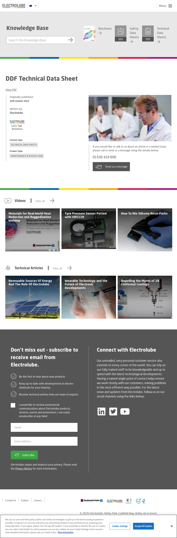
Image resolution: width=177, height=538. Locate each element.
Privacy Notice (23, 468)
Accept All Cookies (143, 526)
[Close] (171, 526)
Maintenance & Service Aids (27, 155)
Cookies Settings (120, 526)
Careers (38, 500)
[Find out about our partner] (92, 500)
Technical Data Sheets (24, 144)
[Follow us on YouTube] (125, 411)
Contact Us (10, 500)
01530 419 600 (104, 157)
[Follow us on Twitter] (113, 411)
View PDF (11, 89)
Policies (25, 500)
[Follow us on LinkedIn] (101, 411)
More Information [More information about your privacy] (66, 533)
